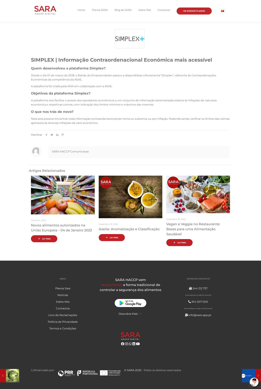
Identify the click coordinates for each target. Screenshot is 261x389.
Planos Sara (62, 288)
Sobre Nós (63, 301)
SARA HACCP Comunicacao (70, 151)
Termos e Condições (62, 328)
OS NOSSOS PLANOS (194, 11)
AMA (70, 86)
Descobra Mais (130, 313)
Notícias (62, 295)
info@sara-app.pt (198, 315)
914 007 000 (198, 301)
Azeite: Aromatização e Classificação (129, 229)
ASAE (78, 79)
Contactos (63, 308)
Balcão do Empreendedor (95, 75)
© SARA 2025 (132, 370)
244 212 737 (198, 288)
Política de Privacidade (63, 321)
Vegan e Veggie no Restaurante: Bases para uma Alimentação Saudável (193, 229)
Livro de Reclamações (62, 315)
